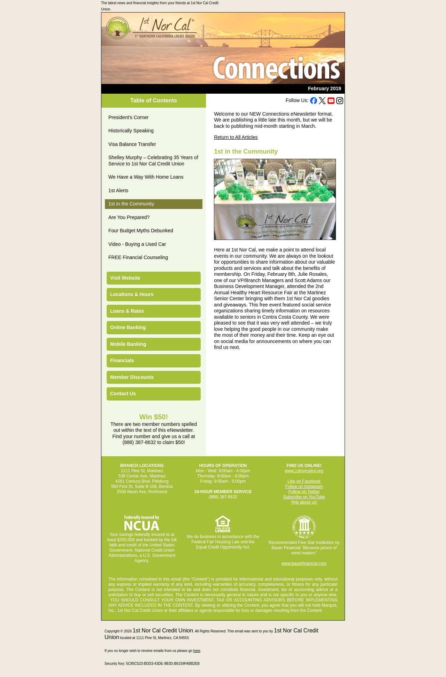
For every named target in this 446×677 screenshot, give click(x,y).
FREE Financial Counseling (138, 257)
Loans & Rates (127, 311)
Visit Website (125, 278)
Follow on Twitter (304, 491)
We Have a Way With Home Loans (146, 177)
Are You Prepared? (128, 217)
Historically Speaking (131, 130)
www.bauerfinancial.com (304, 563)
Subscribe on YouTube (304, 497)
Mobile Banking (128, 344)
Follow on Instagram (304, 486)
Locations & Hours (131, 294)
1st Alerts (118, 190)
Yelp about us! (304, 502)
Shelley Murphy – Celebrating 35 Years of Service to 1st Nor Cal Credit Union (153, 160)
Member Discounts (132, 377)
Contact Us (123, 393)
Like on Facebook (304, 481)
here (196, 651)
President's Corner (128, 117)
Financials (122, 360)
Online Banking (128, 327)
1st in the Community (131, 204)
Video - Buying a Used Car (137, 244)
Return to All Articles (235, 137)
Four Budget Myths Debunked (140, 230)
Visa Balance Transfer (132, 144)
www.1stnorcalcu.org (304, 470)
